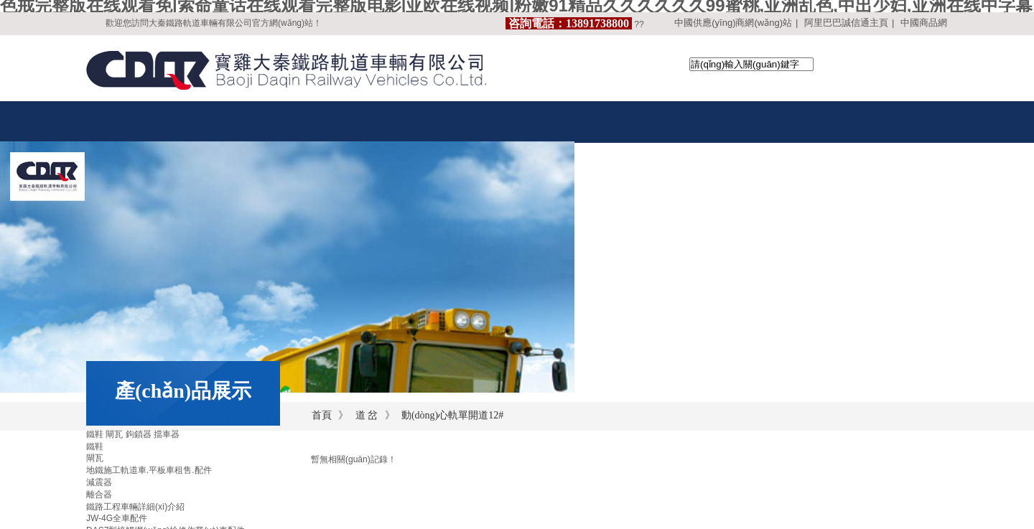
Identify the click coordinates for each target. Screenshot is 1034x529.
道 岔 (366, 415)
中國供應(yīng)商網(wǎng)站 (733, 22)
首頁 (322, 415)
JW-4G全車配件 (116, 518)
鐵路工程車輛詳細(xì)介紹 (135, 507)
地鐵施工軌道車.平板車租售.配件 (149, 470)
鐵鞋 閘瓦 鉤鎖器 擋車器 (133, 434)
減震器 (99, 482)
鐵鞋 (94, 446)
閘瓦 (94, 458)
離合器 (99, 495)
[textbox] (751, 64)
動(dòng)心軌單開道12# (452, 415)
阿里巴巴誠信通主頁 (846, 22)
